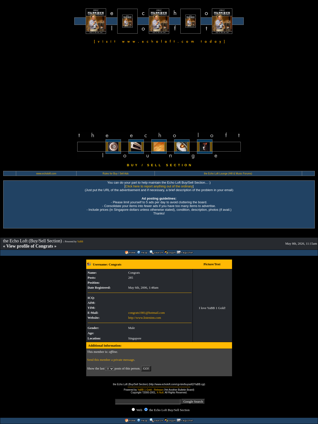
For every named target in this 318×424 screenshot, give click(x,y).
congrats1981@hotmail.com (146, 313)
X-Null (160, 392)
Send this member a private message (110, 360)
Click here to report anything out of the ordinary (159, 186)
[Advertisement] (159, 88)
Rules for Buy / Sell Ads (116, 173)
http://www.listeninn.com (144, 317)
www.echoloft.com (46, 173)
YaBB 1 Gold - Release (150, 389)
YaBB (80, 241)
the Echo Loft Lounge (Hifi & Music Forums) (228, 173)
